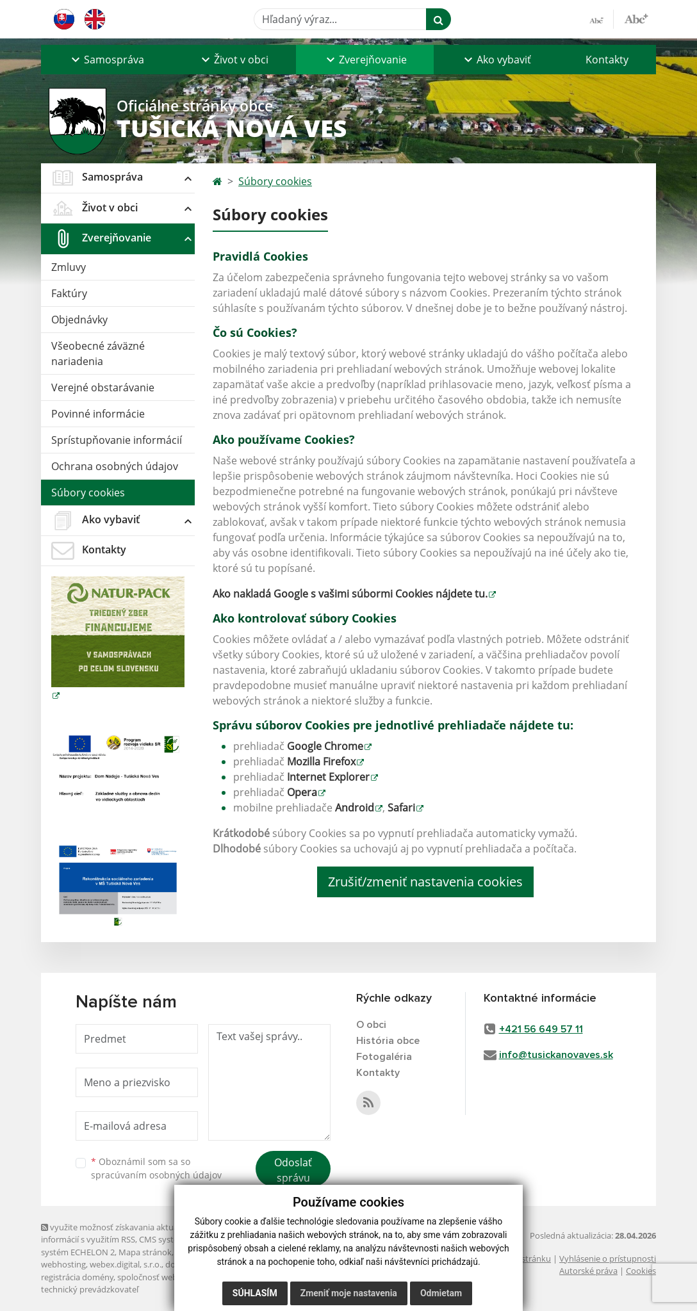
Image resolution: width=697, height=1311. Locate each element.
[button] (106, 59)
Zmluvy (68, 267)
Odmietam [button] (441, 1293)
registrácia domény (77, 1277)
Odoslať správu (293, 1170)
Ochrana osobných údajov (114, 466)
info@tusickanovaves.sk (556, 1055)
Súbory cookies (88, 492)
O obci (371, 1025)
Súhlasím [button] (255, 1293)
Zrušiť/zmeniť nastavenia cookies (425, 881)
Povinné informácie (98, 414)
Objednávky (79, 320)
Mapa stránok (145, 1252)
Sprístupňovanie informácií (116, 440)
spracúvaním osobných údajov (156, 1175)
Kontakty (607, 60)
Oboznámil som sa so (156, 1168)
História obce (388, 1041)
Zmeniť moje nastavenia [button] (348, 1293)
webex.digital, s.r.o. (125, 1264)
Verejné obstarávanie (102, 387)
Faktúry (69, 293)
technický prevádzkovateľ (89, 1289)
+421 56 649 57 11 (541, 1029)
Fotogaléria (384, 1057)
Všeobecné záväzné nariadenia (98, 353)
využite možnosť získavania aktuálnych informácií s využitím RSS (120, 1233)
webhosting (63, 1264)
